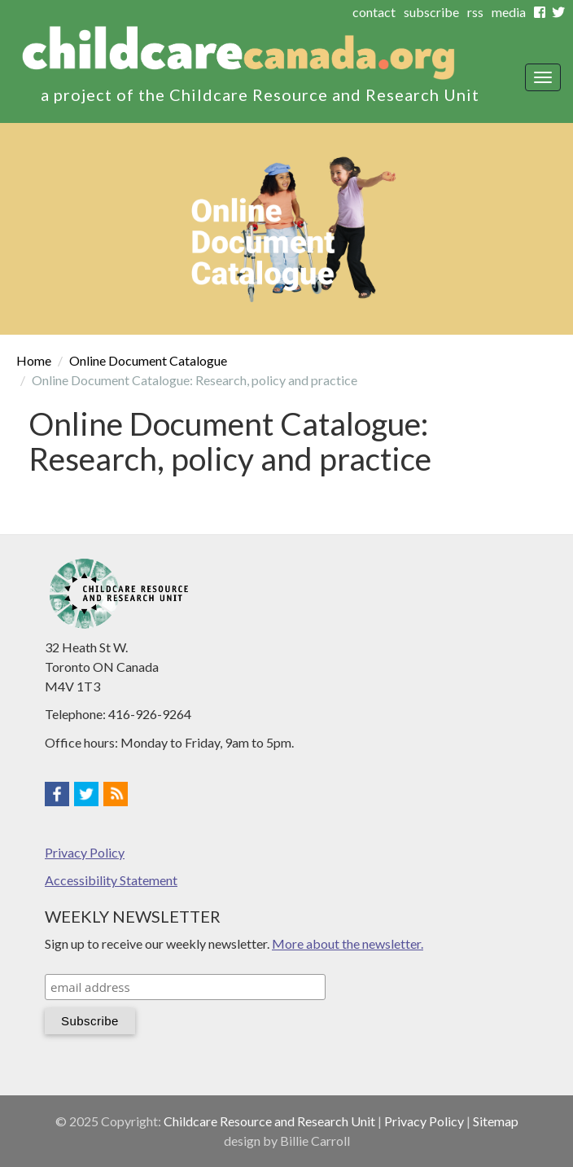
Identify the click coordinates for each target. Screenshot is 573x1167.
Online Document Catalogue (148, 360)
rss (475, 12)
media (509, 12)
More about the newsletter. (347, 943)
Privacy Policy (85, 852)
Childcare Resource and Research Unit (269, 1121)
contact (374, 12)
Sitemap (495, 1121)
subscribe (431, 12)
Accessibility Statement (111, 880)
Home (33, 360)
